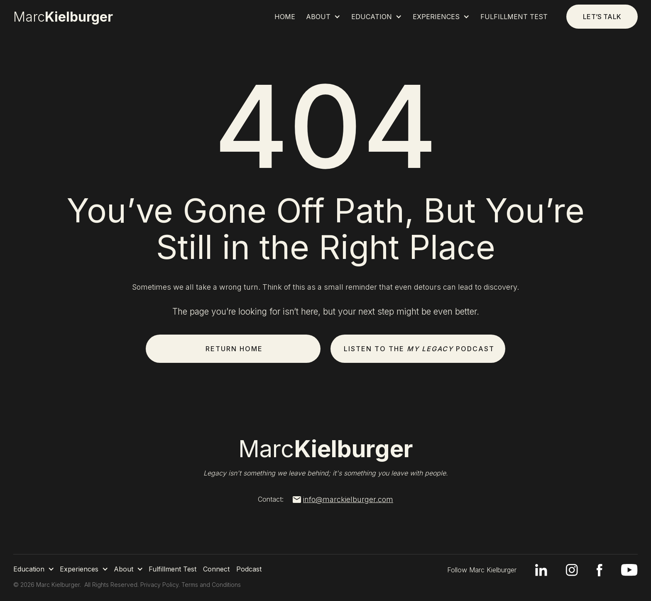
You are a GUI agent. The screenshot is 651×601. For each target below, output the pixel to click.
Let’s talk (602, 16)
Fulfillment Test (514, 16)
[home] (69, 17)
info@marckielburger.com (348, 499)
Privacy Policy (159, 584)
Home (284, 16)
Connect (216, 569)
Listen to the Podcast (419, 349)
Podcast (249, 569)
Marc (325, 449)
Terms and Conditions (211, 584)
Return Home (234, 349)
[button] (323, 16)
